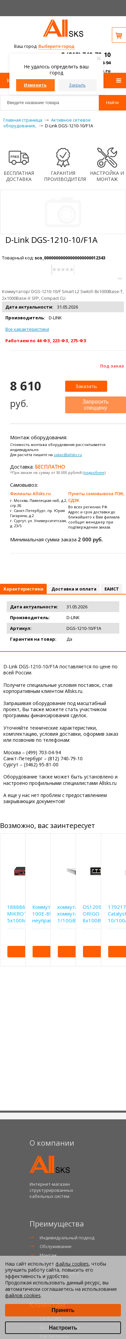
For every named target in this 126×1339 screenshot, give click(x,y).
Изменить (35, 85)
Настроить (63, 1328)
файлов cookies (23, 1295)
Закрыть (77, 85)
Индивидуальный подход (67, 1238)
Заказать (86, 386)
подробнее (94, 472)
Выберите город (56, 46)
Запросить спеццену (96, 405)
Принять (63, 1310)
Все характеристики (27, 329)
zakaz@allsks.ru (68, 454)
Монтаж (48, 1255)
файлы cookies (72, 1264)
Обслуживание (56, 1246)
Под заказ (112, 366)
